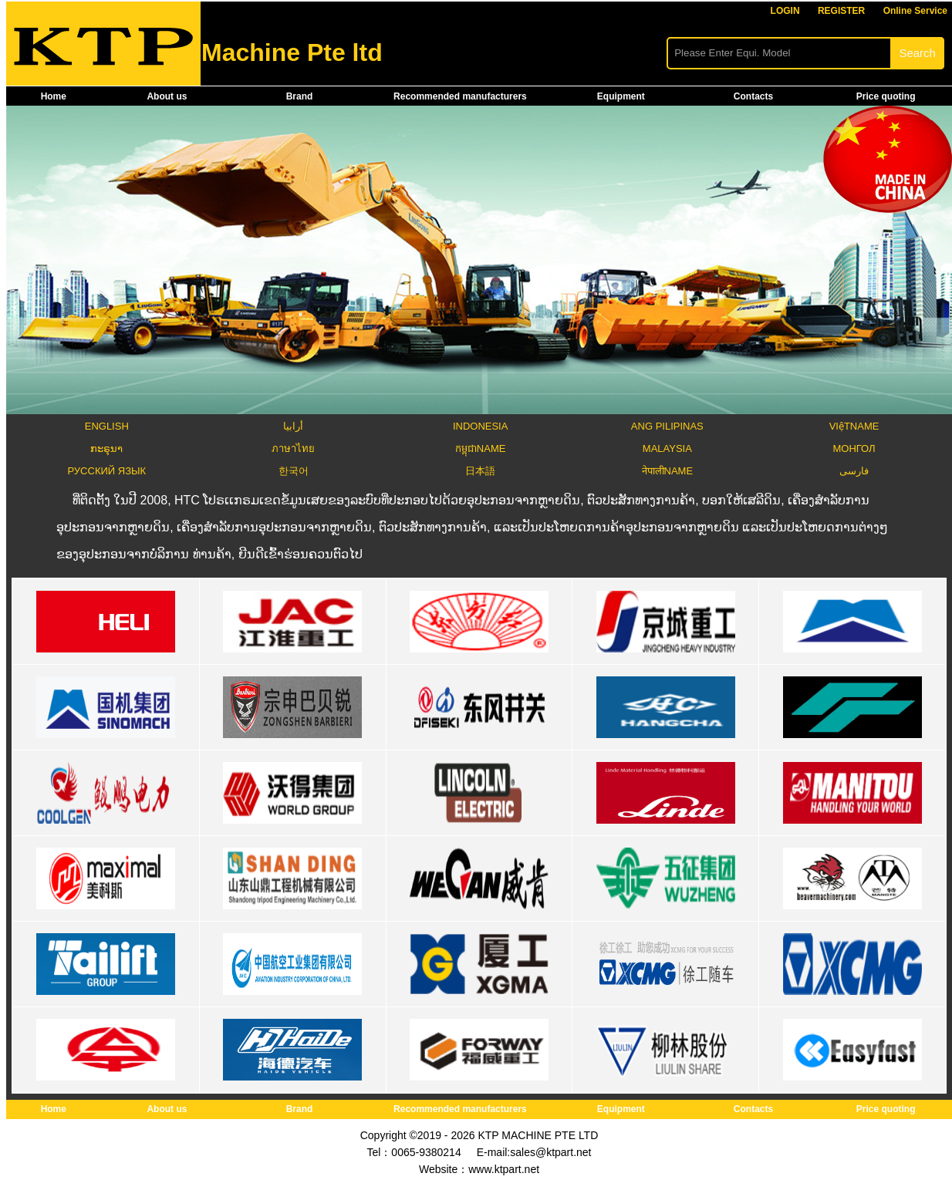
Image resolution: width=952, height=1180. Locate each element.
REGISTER (841, 10)
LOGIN (785, 10)
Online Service (915, 10)
